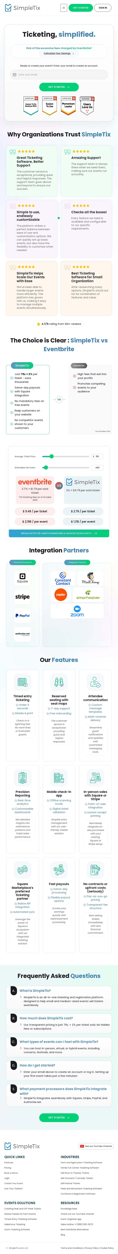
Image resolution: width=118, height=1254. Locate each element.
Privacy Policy (92, 1248)
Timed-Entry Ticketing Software (20, 1219)
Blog (63, 1234)
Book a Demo (11, 1173)
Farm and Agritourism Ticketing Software (81, 1162)
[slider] (52, 456)
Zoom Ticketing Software (17, 1229)
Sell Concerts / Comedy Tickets (77, 1178)
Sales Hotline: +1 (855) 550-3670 (77, 1224)
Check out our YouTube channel (77, 1213)
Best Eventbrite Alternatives (75, 1229)
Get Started (80, 7)
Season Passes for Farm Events (20, 1213)
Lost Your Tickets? (13, 1188)
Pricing (7, 1167)
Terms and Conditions (72, 1248)
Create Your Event (13, 1183)
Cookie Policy (107, 1248)
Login (7, 1178)
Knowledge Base (69, 1208)
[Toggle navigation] (63, 8)
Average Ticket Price (25, 456)
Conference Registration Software (78, 1193)
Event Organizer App (71, 1219)
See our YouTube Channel (96, 1146)
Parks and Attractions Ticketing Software (81, 1188)
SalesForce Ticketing (14, 1224)
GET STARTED (59, 87)
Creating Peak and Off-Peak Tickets (22, 1208)
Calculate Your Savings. (59, 53)
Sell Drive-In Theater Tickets (75, 1173)
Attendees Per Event (25, 467)
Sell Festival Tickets (70, 1183)
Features (8, 1162)
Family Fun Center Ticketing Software (80, 1167)
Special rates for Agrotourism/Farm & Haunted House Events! (59, 533)
